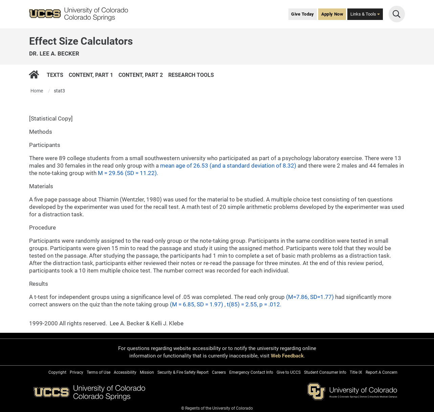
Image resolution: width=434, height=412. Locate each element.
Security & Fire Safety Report (183, 372)
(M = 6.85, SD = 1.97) (197, 304)
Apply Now (332, 14)
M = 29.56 (111, 173)
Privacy (76, 372)
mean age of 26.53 (185, 165)
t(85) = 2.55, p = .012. (254, 304)
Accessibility (125, 372)
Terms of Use (98, 372)
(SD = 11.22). (141, 173)
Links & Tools (365, 14)
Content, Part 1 (91, 74)
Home (36, 90)
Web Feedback (287, 356)
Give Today (302, 14)
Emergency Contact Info (251, 372)
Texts (55, 74)
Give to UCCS (289, 372)
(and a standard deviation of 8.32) (254, 165)
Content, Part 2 (140, 74)
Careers (219, 372)
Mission (147, 372)
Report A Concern (381, 372)
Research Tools (191, 74)
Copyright (57, 372)
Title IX (356, 372)
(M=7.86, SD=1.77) (310, 297)
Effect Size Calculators (81, 41)
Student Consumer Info (325, 372)
